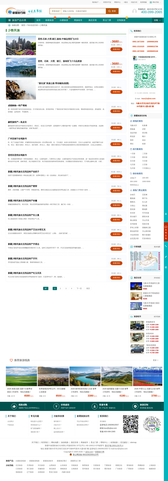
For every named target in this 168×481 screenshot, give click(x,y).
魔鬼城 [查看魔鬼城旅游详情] (132, 198)
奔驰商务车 (150, 322)
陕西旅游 (85, 465)
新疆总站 (118, 465)
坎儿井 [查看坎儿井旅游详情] (144, 202)
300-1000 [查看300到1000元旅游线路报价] (133, 181)
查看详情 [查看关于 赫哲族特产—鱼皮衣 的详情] (116, 128)
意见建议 (103, 421)
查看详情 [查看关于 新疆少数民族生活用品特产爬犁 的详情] (116, 191)
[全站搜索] (84, 11)
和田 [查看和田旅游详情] (131, 140)
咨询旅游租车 (154, 248)
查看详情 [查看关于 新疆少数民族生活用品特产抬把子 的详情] (116, 176)
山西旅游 (52, 465)
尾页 (88, 288)
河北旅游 (41, 465)
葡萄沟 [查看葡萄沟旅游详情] (132, 202)
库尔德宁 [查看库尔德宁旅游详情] (133, 217)
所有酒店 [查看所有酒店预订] (157, 278)
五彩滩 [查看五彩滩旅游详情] (144, 195)
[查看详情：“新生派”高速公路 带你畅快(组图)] (21, 90)
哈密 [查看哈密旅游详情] (144, 144)
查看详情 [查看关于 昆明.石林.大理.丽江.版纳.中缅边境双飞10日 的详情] (116, 49)
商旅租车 (78, 20)
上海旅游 (152, 465)
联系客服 (143, 2)
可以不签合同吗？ (83, 421)
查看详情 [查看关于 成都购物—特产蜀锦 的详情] (116, 111)
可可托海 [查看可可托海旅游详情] (145, 213)
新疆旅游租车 (48, 461)
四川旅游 (96, 469)
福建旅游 (152, 469)
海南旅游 (19, 472)
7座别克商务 (151, 345)
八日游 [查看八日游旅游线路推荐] (144, 164)
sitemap (133, 442)
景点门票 (107, 20)
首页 (38, 20)
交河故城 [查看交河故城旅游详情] (133, 224)
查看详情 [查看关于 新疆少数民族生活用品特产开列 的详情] (116, 263)
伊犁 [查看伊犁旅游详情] (144, 129)
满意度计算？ (35, 432)
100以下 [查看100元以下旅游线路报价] (133, 178)
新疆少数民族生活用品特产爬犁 (22, 186)
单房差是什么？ (36, 425)
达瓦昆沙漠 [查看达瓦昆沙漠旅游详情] (134, 238)
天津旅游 (30, 465)
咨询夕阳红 (154, 252)
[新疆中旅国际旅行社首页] (27, 11)
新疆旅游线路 (34, 461)
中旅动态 (11, 425)
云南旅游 (74, 469)
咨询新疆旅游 (154, 234)
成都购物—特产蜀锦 (17, 105)
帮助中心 (117, 2)
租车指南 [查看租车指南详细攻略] (157, 316)
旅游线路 (64, 442)
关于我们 (35, 442)
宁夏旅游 (107, 465)
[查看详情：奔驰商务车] (137, 326)
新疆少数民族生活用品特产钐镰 (22, 201)
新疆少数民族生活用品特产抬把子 (23, 172)
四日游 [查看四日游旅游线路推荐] (144, 157)
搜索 (112, 11)
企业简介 (11, 421)
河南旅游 (74, 465)
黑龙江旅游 (53, 472)
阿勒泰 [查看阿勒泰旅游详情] (132, 129)
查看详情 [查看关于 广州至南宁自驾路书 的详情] (116, 144)
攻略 (157, 20)
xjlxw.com (89, 452)
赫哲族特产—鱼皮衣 (17, 122)
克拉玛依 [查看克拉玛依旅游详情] (133, 133)
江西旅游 (141, 469)
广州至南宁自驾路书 (17, 139)
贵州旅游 (85, 469)
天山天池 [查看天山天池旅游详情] (145, 220)
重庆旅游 (107, 469)
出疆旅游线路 (21, 461)
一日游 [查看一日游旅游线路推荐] (132, 154)
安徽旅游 (41, 469)
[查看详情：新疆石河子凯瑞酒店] (136, 296)
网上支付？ (58, 428)
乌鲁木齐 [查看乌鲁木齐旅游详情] (133, 125)
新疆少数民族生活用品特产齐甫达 (23, 244)
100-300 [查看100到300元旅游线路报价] (145, 178)
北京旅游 (19, 465)
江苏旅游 (19, 469)
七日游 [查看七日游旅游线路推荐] (132, 164)
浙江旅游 (30, 469)
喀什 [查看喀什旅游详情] (144, 136)
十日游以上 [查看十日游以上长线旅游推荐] (146, 168)
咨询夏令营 (154, 243)
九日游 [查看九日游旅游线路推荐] (132, 168)
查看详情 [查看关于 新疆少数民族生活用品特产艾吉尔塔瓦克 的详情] (116, 234)
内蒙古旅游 (66, 472)
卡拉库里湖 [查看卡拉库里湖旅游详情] (134, 235)
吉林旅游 (41, 472)
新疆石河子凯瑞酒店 (151, 293)
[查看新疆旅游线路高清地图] (145, 261)
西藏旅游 (141, 465)
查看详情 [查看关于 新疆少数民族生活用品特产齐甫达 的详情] (116, 249)
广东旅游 (118, 469)
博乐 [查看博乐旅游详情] (131, 144)
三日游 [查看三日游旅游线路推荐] (132, 157)
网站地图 (55, 442)
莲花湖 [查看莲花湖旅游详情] (132, 209)
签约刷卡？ (58, 421)
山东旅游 (63, 465)
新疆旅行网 (99, 452)
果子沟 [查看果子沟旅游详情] (144, 198)
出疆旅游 (64, 20)
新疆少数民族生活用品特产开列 (22, 258)
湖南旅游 (63, 469)
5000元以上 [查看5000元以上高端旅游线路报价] (134, 185)
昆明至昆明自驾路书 (17, 155)
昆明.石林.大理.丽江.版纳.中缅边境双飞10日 (58, 39)
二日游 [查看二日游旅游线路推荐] (144, 154)
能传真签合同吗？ (83, 425)
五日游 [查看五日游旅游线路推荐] (132, 161)
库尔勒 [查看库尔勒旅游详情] (144, 133)
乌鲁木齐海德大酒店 (151, 303)
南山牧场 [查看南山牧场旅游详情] (133, 220)
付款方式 (134, 2)
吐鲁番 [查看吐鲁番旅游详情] (144, 125)
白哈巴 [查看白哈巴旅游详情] (132, 195)
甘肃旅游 (96, 465)
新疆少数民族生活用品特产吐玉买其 (24, 273)
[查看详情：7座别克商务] (137, 349)
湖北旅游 (52, 469)
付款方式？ (58, 425)
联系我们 (45, 442)
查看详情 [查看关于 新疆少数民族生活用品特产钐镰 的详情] (116, 205)
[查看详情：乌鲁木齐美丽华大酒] (136, 286)
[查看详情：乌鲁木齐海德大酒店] (136, 306)
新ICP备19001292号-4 (114, 445)
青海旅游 (130, 465)
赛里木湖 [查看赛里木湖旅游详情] (145, 217)
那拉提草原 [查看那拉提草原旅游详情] (134, 231)
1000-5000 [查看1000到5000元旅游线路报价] (146, 181)
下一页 (79, 288)
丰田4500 (150, 333)
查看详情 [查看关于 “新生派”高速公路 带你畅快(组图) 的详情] (116, 92)
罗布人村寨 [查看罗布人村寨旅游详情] (134, 227)
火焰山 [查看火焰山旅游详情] (132, 206)
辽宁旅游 (30, 472)
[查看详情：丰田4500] (137, 337)
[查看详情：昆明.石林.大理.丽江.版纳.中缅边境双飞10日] (21, 45)
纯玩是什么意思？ (37, 421)
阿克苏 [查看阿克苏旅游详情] (132, 136)
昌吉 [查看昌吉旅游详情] (144, 140)
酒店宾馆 (92, 20)
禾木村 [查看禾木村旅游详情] (132, 213)
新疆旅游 (49, 20)
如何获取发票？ (59, 432)
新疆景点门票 (76, 461)
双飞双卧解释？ (36, 428)
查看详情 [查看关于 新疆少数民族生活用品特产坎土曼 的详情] (116, 220)
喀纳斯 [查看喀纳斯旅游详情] (144, 209)
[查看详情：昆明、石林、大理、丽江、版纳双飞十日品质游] (21, 67)
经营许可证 (107, 2)
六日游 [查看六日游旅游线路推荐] (144, 161)
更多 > (155, 360)
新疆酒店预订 (62, 461)
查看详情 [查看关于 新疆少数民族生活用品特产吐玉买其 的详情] (116, 278)
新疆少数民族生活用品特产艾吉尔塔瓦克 (26, 229)
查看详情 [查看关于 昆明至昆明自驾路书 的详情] (116, 161)
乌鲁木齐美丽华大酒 (151, 283)
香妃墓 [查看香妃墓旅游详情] (144, 206)
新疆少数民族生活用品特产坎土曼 (23, 215)
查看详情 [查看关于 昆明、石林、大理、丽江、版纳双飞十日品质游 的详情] (116, 71)
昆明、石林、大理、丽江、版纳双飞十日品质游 (60, 61)
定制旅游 (121, 20)
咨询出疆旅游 (154, 238)
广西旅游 (130, 469)
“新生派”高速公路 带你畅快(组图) (53, 83)
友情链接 (114, 442)
